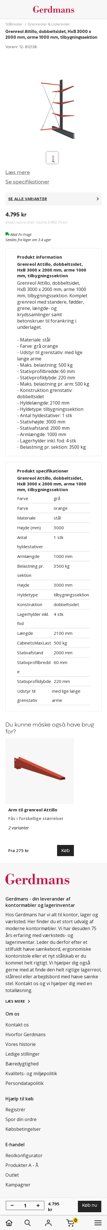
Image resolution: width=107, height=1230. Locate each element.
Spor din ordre (21, 1119)
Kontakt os (17, 1025)
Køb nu (89, 1205)
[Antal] (25, 1205)
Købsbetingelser (23, 1129)
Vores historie (20, 1044)
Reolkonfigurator (24, 1155)
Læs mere (17, 172)
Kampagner (18, 1185)
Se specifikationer (27, 182)
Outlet (12, 1175)
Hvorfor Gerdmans (25, 1034)
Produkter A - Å (21, 1165)
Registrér (15, 1109)
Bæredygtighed (22, 1064)
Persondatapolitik (24, 1083)
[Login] (48, 1223)
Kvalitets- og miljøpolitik (31, 1073)
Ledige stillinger (22, 1054)
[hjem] (14, 1223)
